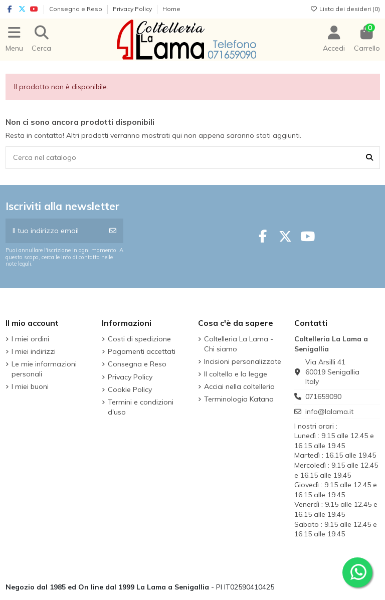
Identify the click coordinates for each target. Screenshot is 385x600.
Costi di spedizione (139, 338)
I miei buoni (30, 386)
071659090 (323, 396)
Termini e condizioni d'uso (140, 407)
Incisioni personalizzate (242, 361)
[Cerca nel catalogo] (369, 157)
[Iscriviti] (112, 231)
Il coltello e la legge (235, 373)
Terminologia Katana (239, 399)
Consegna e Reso (76, 9)
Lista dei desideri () (345, 9)
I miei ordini (30, 338)
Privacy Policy (133, 9)
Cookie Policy (130, 389)
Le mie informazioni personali (44, 368)
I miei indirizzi (34, 351)
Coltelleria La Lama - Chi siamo (238, 343)
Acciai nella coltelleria (239, 386)
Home (171, 9)
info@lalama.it (329, 411)
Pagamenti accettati (141, 351)
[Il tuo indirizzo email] (54, 231)
